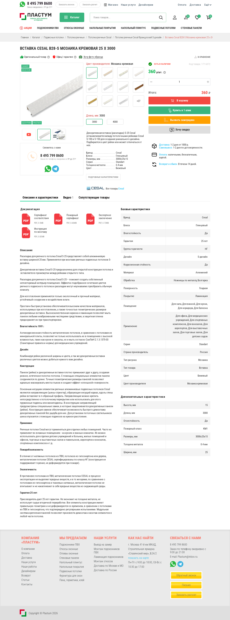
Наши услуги (128, 4)
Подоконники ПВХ (48, 28)
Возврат (26, 575)
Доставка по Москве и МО (108, 565)
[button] (175, 17)
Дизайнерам (146, 4)
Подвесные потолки (163, 28)
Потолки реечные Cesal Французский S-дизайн (138, 37)
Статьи (25, 580)
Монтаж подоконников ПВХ (107, 550)
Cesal (121, 188)
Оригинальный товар (35, 56)
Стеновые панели (191, 28)
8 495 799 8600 (39, 3)
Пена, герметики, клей (71, 580)
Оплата (182, 5)
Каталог (36, 37)
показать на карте (138, 558)
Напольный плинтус (133, 28)
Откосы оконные (74, 28)
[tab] (40, 197)
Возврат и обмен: (168, 164)
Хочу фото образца (93, 56)
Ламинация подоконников (108, 556)
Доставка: (164, 144)
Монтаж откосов (103, 561)
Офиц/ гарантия (64, 56)
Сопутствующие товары (94, 197)
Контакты (26, 584)
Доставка (195, 5)
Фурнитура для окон (70, 575)
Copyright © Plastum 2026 (43, 613)
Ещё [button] (206, 5)
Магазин (113, 4)
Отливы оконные (68, 553)
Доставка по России (105, 570)
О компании (28, 548)
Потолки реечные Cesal (99, 37)
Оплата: (163, 154)
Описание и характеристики (40, 197)
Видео (68, 197)
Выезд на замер (103, 544)
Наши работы (29, 566)
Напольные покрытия (102, 28)
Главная (25, 37)
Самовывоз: (166, 147)
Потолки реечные (76, 37)
